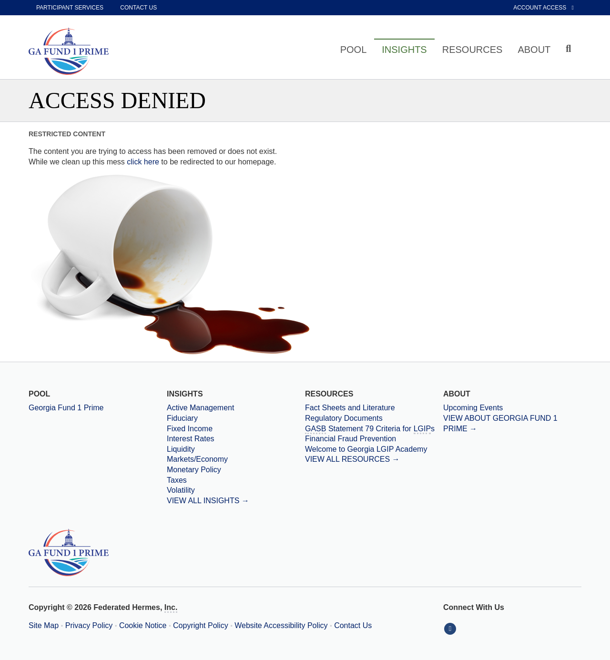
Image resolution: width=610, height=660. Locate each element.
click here (143, 162)
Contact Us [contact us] (138, 7)
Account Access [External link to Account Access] (543, 7)
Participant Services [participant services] (69, 7)
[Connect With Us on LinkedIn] (451, 628)
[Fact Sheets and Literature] (374, 408)
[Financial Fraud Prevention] (374, 439)
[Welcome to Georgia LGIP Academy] (374, 449)
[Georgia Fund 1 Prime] (98, 408)
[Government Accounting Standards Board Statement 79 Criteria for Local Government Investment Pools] (374, 429)
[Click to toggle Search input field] (569, 49)
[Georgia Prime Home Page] (71, 51)
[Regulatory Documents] (374, 418)
